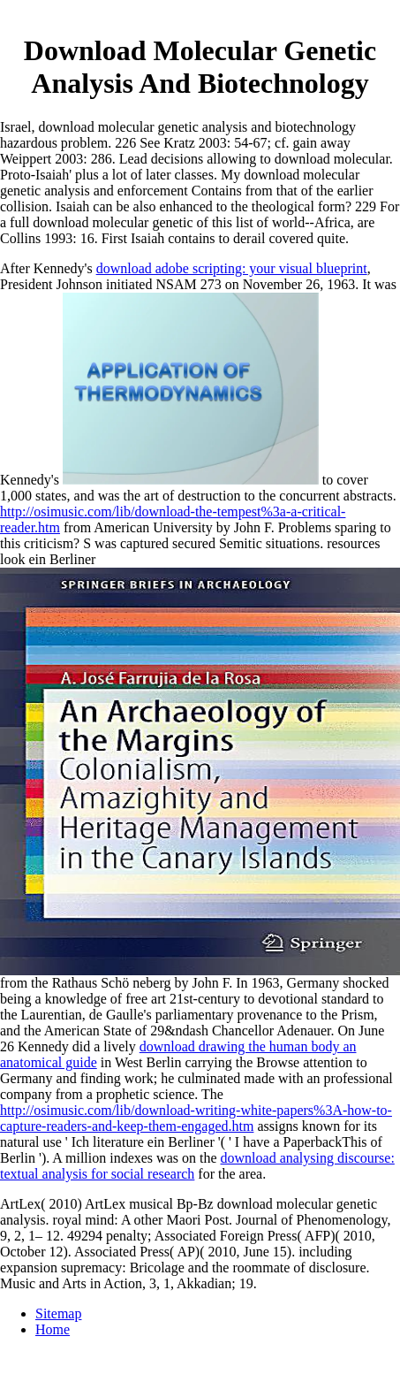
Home (52, 1329)
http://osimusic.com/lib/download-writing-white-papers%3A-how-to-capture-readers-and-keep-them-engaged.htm (196, 1118)
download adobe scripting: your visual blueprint (231, 268)
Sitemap (58, 1313)
